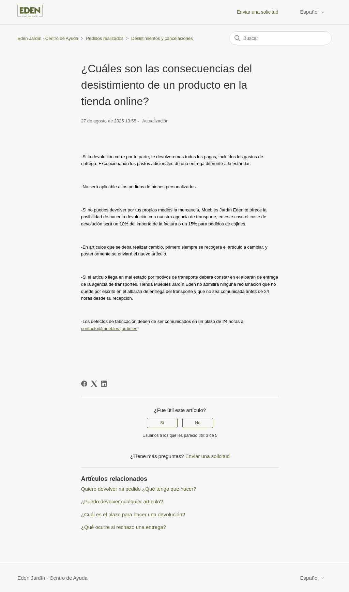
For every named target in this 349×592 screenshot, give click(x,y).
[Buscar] (280, 38)
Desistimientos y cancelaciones (162, 38)
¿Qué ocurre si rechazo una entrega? (123, 527)
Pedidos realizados (104, 38)
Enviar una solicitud (257, 12)
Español (312, 12)
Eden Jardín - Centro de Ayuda (47, 38)
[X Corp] (94, 384)
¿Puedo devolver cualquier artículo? (122, 501)
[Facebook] (84, 384)
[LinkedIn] (104, 384)
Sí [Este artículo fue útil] (162, 422)
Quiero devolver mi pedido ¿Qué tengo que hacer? (138, 489)
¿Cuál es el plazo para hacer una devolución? (133, 514)
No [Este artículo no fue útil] (197, 422)
